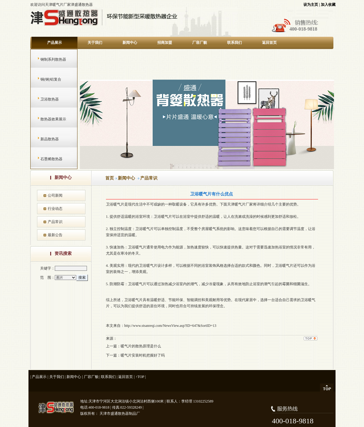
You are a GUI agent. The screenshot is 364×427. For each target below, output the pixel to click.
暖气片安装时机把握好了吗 (143, 355)
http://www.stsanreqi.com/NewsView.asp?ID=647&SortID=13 (170, 325)
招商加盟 (164, 42)
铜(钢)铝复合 (44, 79)
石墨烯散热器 (45, 159)
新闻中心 (129, 42)
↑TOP (140, 377)
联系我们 (234, 42)
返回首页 (269, 42)
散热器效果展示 (47, 119)
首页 (109, 178)
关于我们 (95, 42)
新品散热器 (43, 139)
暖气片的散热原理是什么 (141, 346)
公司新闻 (55, 195)
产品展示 (54, 42)
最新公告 (55, 235)
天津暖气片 (236, 204)
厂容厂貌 (199, 42)
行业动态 (55, 208)
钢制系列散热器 (47, 59)
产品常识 (55, 222)
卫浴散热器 (43, 99)
